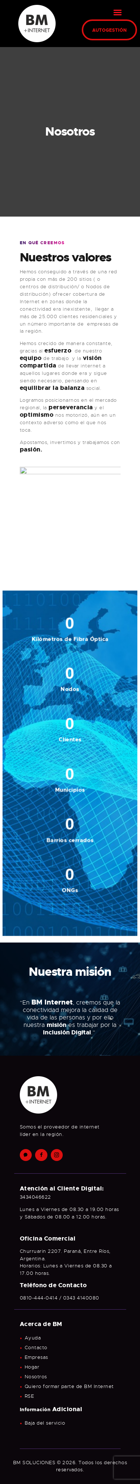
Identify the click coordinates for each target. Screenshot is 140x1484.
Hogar (32, 1367)
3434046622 (35, 1197)
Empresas (36, 1357)
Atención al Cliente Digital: (62, 1188)
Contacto (36, 1347)
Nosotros (36, 1376)
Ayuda (33, 1338)
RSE (29, 1396)
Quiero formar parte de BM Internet (69, 1386)
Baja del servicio (45, 1423)
